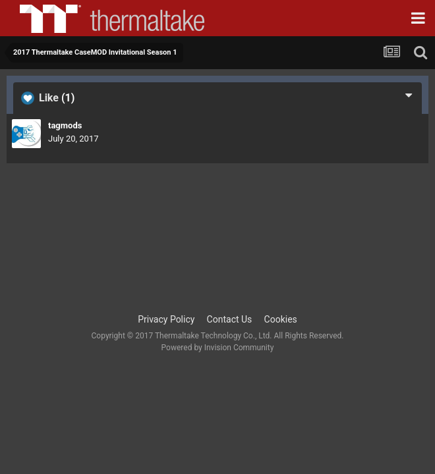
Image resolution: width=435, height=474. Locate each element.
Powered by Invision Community (217, 347)
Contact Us (229, 319)
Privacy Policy (166, 319)
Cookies (280, 319)
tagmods (65, 125)
